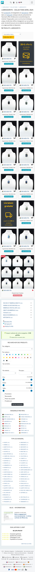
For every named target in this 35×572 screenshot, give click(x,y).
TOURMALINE (25, 499)
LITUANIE (24, 421)
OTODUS (24, 481)
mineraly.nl (8, 566)
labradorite (6, 58)
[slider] (3, 380)
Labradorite (22, 7)
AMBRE (7, 444)
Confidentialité (19, 551)
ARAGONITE (24, 449)
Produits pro (8, 326)
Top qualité (7, 324)
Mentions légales (9, 551)
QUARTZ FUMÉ (8, 488)
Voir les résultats (17, 404)
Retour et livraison (9, 553)
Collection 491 (8, 37)
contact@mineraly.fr (14, 559)
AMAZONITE (24, 442)
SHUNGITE (7, 497)
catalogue (6, 7)
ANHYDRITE (24, 447)
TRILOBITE (7, 501)
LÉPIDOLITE (24, 476)
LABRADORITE (25, 474)
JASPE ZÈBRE (8, 474)
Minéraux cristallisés (11, 308)
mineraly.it (17, 564)
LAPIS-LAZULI (8, 476)
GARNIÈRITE (8, 465)
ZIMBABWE (24, 432)
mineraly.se (27, 566)
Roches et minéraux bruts (12, 303)
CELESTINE (24, 456)
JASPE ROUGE (8, 472)
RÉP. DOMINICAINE (9, 419)
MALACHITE (7, 479)
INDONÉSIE (8, 421)
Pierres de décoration (11, 305)
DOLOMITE (24, 460)
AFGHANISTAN (8, 414)
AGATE (6, 442)
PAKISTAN (7, 428)
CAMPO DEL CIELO (9, 456)
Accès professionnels (21, 553)
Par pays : (21, 370)
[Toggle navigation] (32, 2)
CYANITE (24, 458)
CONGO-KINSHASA (26, 416)
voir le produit (9, 64)
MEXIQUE (7, 426)
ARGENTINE (25, 414)
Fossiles (7, 312)
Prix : (4, 377)
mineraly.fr (10, 562)
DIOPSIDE (7, 460)
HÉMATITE (7, 467)
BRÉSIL (7, 416)
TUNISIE (7, 430)
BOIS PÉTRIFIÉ (8, 453)
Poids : (4, 382)
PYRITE (6, 483)
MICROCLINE (25, 479)
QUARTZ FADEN (25, 485)
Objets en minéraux (10, 310)
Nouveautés (7, 322)
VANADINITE (24, 501)
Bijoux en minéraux (10, 315)
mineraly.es (27, 564)
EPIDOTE (7, 463)
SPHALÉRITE (8, 499)
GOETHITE (24, 465)
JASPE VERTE (25, 472)
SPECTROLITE (25, 497)
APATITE (7, 449)
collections (13, 7)
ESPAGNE (24, 419)
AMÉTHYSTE (8, 447)
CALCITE (24, 453)
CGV (2, 551)
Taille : (4, 388)
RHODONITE (8, 490)
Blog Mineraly (6, 557)
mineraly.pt (17, 566)
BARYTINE (24, 451)
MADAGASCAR (26, 423)
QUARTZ (7, 485)
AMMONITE (24, 444)
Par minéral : (6, 370)
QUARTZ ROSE (25, 488)
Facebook (16, 557)
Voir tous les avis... (26, 543)
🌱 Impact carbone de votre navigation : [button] (17, 335)
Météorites (8, 317)
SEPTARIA (24, 492)
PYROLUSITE (24, 483)
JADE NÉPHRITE (25, 467)
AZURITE (7, 451)
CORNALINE (8, 458)
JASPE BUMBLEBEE (26, 469)
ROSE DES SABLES (26, 490)
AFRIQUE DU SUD (9, 432)
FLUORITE (24, 463)
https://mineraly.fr (28, 559)
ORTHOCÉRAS (8, 481)
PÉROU (23, 426)
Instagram (23, 557)
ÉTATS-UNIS (25, 430)
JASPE (6, 469)
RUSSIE (23, 428)
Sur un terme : (6, 364)
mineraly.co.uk (21, 562)
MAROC (7, 423)
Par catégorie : (6, 346)
